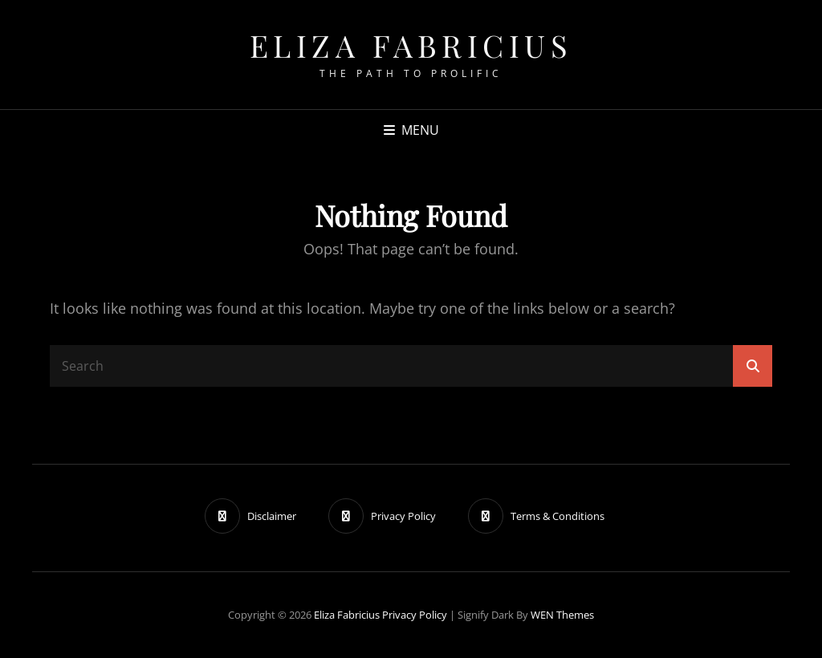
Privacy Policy (414, 614)
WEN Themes (562, 614)
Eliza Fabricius (411, 45)
